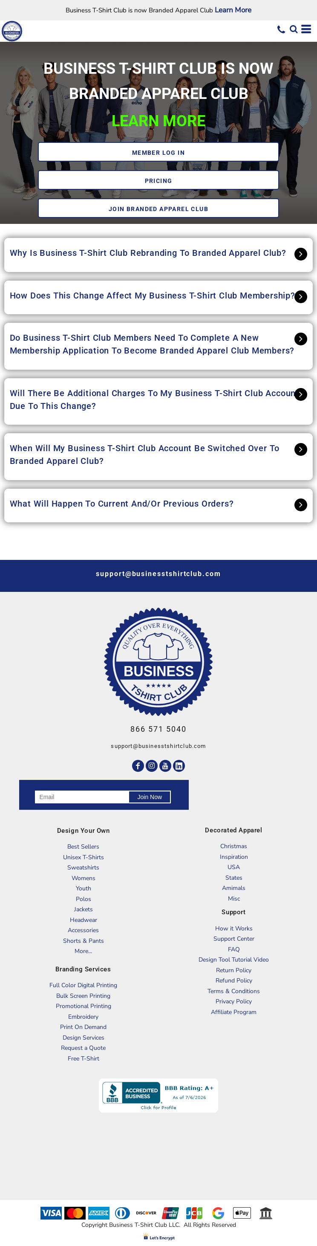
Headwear (83, 920)
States (233, 878)
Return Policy (233, 970)
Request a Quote (83, 1048)
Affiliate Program (233, 1012)
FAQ (234, 949)
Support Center (233, 939)
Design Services (83, 1038)
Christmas (233, 846)
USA (234, 867)
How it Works (234, 928)
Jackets (83, 909)
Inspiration (234, 857)
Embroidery (83, 1017)
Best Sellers (83, 847)
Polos (83, 899)
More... (83, 951)
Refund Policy (234, 981)
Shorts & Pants (83, 941)
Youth (83, 888)
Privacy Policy (234, 1001)
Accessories (83, 930)
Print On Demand (83, 1027)
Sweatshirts (83, 868)
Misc (234, 899)
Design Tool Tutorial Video (234, 960)
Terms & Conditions (233, 991)
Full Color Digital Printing (83, 985)
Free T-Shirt (83, 1059)
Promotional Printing (83, 1006)
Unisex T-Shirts (83, 857)
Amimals (233, 888)
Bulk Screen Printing (83, 996)
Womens (83, 878)
